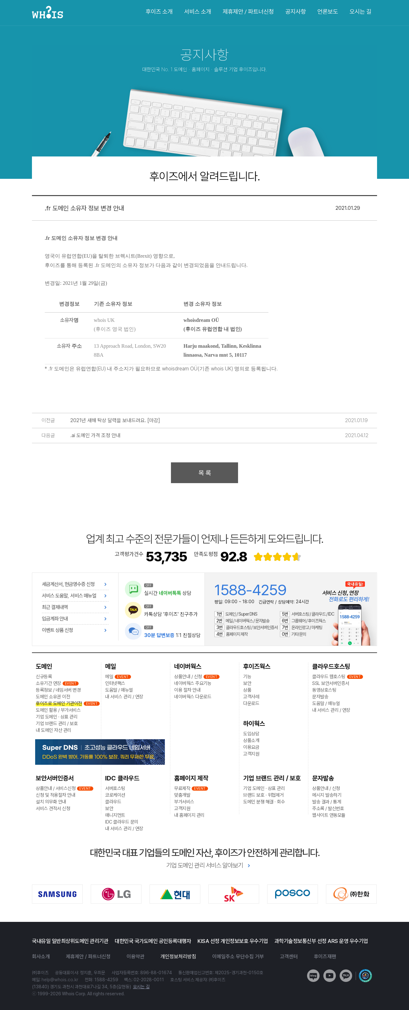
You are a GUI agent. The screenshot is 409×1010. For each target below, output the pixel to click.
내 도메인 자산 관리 (53, 730)
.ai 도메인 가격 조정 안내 (95, 435)
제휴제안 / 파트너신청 (248, 11)
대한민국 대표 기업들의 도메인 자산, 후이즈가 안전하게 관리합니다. (205, 852)
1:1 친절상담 (172, 635)
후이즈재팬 (325, 956)
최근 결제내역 (55, 607)
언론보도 (327, 11)
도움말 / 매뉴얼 (119, 690)
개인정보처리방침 (178, 956)
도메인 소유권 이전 (53, 697)
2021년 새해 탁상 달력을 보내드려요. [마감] (115, 420)
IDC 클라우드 (122, 778)
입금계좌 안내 (55, 619)
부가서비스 (184, 802)
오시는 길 (360, 11)
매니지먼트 (115, 815)
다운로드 (251, 703)
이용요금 (251, 747)
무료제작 (182, 788)
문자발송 (320, 697)
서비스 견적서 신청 (53, 808)
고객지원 (182, 808)
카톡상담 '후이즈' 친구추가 (171, 614)
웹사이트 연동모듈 (328, 815)
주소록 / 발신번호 (328, 808)
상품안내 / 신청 (188, 677)
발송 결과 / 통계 (326, 802)
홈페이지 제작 (191, 778)
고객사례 (251, 697)
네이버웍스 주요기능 (192, 683)
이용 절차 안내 (187, 690)
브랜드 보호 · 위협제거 (263, 795)
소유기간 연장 (48, 683)
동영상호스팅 (324, 690)
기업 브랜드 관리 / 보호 (57, 723)
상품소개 (251, 740)
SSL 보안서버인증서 (330, 683)
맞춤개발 (182, 795)
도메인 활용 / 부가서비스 (58, 710)
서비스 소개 (197, 11)
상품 (247, 690)
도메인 (44, 666)
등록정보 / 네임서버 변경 (58, 690)
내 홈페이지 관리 (189, 815)
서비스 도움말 (55, 596)
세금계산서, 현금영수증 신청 (68, 584)
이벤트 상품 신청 (57, 630)
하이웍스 (254, 723)
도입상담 (251, 734)
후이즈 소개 (159, 11)
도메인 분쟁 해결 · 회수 (264, 802)
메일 (110, 666)
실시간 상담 (167, 593)
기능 (247, 677)
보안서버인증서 (55, 778)
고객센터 (289, 956)
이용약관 (135, 956)
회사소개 (41, 956)
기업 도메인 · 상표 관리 (56, 717)
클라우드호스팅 (331, 666)
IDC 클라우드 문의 (121, 822)
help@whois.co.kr (60, 979)
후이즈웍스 (256, 666)
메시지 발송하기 (326, 795)
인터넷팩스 (115, 683)
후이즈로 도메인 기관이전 (59, 703)
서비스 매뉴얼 (83, 596)
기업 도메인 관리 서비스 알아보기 (204, 865)
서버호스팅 (115, 788)
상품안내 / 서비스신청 (55, 788)
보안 (109, 808)
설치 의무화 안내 (51, 802)
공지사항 (295, 11)
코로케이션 (115, 795)
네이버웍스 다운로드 (192, 697)
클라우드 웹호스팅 (328, 677)
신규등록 (44, 677)
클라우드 (113, 802)
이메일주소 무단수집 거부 (238, 956)
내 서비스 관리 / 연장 (124, 697)
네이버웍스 (187, 666)
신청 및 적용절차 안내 (55, 795)
